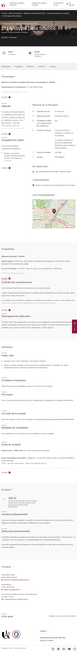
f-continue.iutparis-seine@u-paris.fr (16, 599)
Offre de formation (15, 13)
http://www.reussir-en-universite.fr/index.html (58, 419)
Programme (19, 66)
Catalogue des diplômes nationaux (39, 4)
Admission (30, 66)
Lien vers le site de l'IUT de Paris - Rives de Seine (51, 172)
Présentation (6, 66)
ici (53, 327)
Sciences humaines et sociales (58, 13)
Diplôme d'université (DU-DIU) (34, 13)
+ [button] (34, 201)
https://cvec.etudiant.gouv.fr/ (36, 463)
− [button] (34, 204)
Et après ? (42, 66)
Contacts (53, 66)
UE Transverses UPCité (59, 4)
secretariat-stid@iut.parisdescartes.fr (16, 580)
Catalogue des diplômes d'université (17, 4)
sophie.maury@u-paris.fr (12, 589)
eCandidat (50, 433)
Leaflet (57, 227)
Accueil (4, 13)
